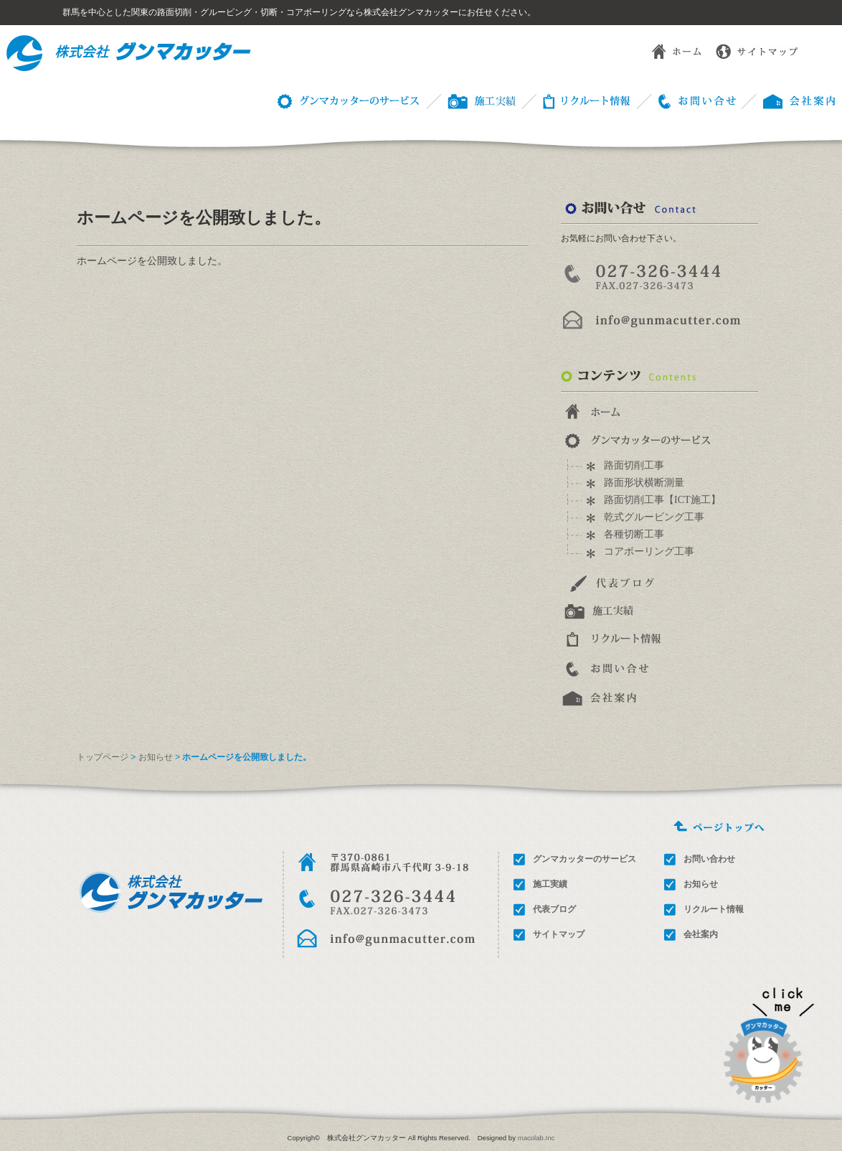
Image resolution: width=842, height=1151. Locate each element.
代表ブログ (554, 909)
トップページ (102, 757)
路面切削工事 (634, 465)
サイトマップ (758, 50)
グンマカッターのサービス (345, 100)
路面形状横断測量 (644, 482)
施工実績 (550, 884)
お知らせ (155, 757)
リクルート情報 (575, 100)
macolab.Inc (536, 1138)
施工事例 (469, 100)
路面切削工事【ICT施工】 (662, 499)
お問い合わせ (686, 100)
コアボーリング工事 (649, 551)
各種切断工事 (634, 534)
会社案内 (700, 934)
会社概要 (789, 100)
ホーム (665, 50)
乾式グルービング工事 (654, 517)
